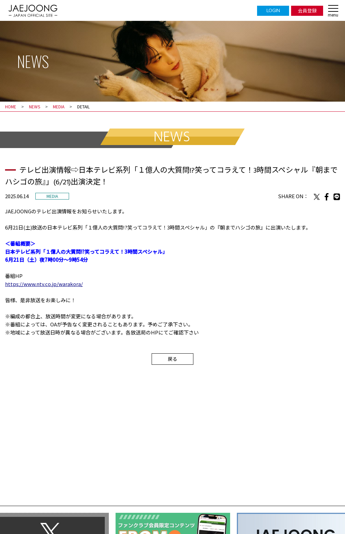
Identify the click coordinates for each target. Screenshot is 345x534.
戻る (172, 358)
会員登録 (307, 10)
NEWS (34, 106)
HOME (10, 106)
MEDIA (58, 106)
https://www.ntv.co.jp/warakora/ (44, 283)
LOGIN (273, 10)
